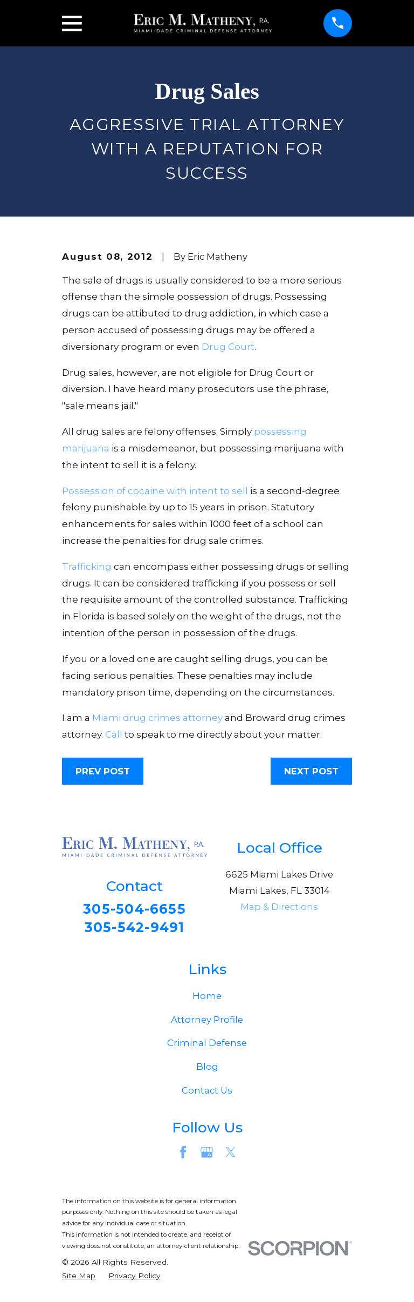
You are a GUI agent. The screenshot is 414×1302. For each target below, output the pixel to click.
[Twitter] (230, 1155)
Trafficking (87, 566)
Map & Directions (279, 906)
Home (207, 999)
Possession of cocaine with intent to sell (155, 490)
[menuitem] (78, 1279)
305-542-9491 (135, 929)
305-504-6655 (134, 909)
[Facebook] (183, 1155)
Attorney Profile (207, 1022)
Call (113, 734)
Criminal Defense (207, 1046)
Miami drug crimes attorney (157, 717)
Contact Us (207, 1094)
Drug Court (228, 346)
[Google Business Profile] (207, 1155)
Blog (207, 1070)
